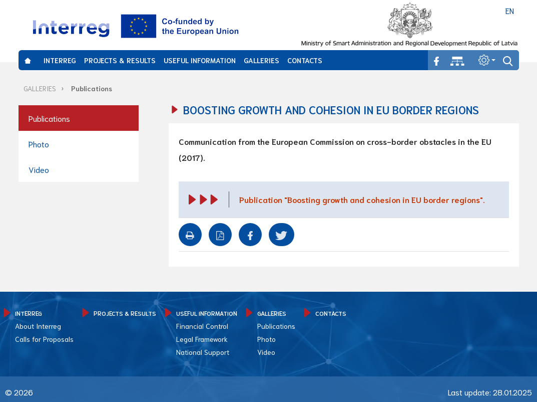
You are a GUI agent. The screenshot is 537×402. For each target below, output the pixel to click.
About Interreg (38, 325)
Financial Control (202, 325)
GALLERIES (261, 60)
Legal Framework (202, 338)
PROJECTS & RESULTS (120, 60)
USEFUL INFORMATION (200, 60)
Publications (91, 88)
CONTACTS (304, 60)
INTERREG (60, 60)
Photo (39, 143)
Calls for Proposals (44, 338)
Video (39, 169)
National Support (202, 351)
